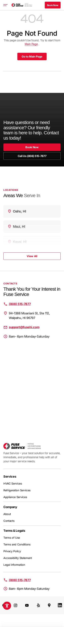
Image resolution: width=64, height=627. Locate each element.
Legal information (14, 564)
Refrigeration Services (16, 490)
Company (10, 507)
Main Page (31, 44)
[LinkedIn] (60, 605)
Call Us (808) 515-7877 (32, 156)
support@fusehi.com (24, 327)
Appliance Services (15, 497)
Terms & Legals (14, 530)
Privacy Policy (12, 551)
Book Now (31, 147)
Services (9, 476)
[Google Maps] (49, 605)
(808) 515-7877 (20, 304)
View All (32, 256)
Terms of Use (11, 537)
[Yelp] (38, 605)
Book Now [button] (52, 5)
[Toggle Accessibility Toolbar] (7, 605)
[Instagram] (15, 605)
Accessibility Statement (17, 558)
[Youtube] (27, 605)
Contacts (8, 520)
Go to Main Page (32, 56)
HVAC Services (12, 483)
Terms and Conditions (16, 544)
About (7, 514)
